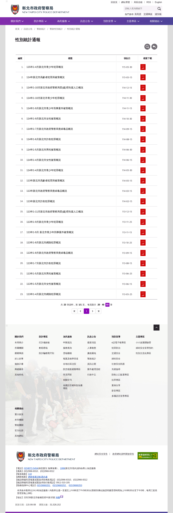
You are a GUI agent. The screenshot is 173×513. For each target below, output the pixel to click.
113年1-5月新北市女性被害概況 (43, 284)
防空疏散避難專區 (71, 369)
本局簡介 (19, 342)
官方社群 (19, 430)
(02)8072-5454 (31, 468)
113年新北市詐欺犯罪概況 (40, 201)
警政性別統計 (56, 29)
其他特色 (19, 374)
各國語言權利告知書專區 (73, 386)
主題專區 (131, 21)
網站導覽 (125, 2)
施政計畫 (19, 364)
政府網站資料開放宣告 (123, 454)
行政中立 (91, 374)
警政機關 (19, 425)
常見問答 (67, 374)
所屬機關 (19, 348)
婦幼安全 (116, 359)
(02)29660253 (75, 485)
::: (7, 1)
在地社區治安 (69, 364)
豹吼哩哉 (43, 348)
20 (99, 305)
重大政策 (19, 414)
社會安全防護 (118, 364)
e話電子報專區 (119, 342)
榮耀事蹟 (19, 353)
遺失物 (158, 14)
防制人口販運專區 (120, 374)
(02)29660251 (43, 485)
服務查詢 (67, 348)
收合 (156, 328)
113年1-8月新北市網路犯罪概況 (43, 242)
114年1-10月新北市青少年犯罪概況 (45, 98)
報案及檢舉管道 (70, 359)
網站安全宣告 (101, 454)
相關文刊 (67, 380)
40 (103, 305)
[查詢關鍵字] (140, 8)
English (158, 2)
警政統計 (41, 29)
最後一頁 (98, 311)
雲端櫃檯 (67, 353)
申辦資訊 (67, 342)
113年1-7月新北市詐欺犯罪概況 (43, 263)
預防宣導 (108, 21)
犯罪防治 (116, 348)
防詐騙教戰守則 (46, 353)
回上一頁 (154, 45)
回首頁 (114, 2)
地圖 (59, 497)
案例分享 (116, 385)
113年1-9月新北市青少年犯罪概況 (44, 222)
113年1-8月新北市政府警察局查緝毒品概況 (49, 252)
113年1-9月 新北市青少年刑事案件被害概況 (50, 232)
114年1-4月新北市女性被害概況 (43, 160)
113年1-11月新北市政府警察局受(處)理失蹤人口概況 (54, 211)
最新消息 (91, 342)
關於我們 (16, 21)
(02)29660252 (59, 485)
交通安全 (116, 353)
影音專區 (116, 390)
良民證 (138, 14)
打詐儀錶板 (44, 342)
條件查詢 (147, 45)
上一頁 (80, 311)
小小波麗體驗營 (143, 342)
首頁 (17, 29)
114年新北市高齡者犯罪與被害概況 (45, 77)
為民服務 (62, 21)
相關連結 (154, 21)
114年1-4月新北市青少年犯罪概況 (44, 170)
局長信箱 (138, 2)
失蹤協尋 (116, 369)
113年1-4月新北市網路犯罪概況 (43, 294)
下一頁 (92, 311)
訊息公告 (85, 21)
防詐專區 (39, 21)
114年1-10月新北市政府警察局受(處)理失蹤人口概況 (54, 87)
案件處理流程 (93, 369)
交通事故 (148, 14)
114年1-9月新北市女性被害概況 (43, 118)
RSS (149, 2)
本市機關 (19, 420)
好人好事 (19, 359)
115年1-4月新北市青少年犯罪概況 (44, 67)
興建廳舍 (19, 369)
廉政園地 (91, 353)
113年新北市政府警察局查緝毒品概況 (46, 191)
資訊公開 (91, 364)
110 (30, 474)
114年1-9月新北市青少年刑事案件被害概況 (49, 108)
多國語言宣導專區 (120, 396)
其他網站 (19, 436)
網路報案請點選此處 (38, 477)
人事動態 (91, 348)
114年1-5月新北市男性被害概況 (43, 149)
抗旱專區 (116, 380)
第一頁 (74, 311)
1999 (62, 468)
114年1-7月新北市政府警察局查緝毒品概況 (49, 129)
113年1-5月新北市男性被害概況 (43, 273)
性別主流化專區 (143, 353)
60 (107, 305)
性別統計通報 (73, 29)
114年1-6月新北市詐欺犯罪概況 (43, 139)
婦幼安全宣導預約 (144, 348)
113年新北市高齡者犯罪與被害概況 (45, 180)
